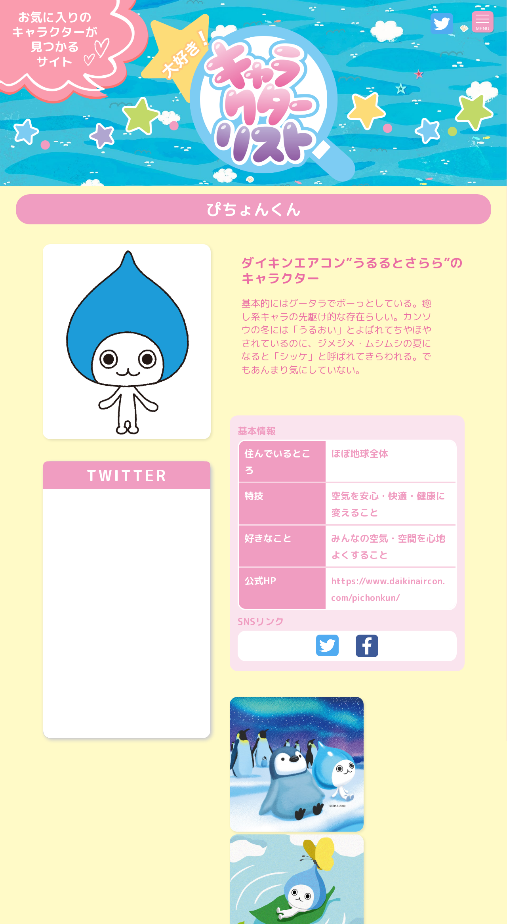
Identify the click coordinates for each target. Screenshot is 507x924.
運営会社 (200, 883)
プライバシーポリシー (278, 883)
